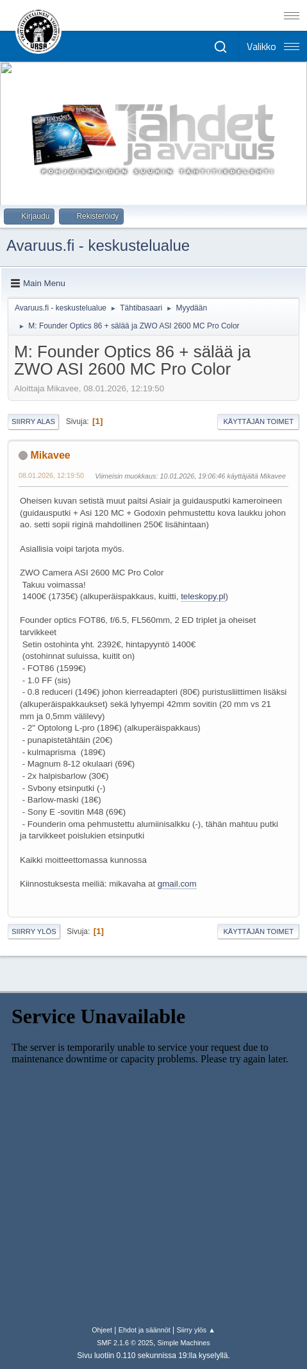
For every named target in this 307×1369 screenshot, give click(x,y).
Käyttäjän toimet (258, 421)
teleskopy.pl (203, 596)
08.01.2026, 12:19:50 (51, 475)
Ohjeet (102, 1330)
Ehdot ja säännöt (144, 1330)
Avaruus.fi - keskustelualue (98, 245)
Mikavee (50, 455)
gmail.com (177, 884)
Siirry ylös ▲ (195, 1330)
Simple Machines (184, 1343)
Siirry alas (33, 421)
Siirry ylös (34, 931)
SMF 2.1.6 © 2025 (125, 1343)
